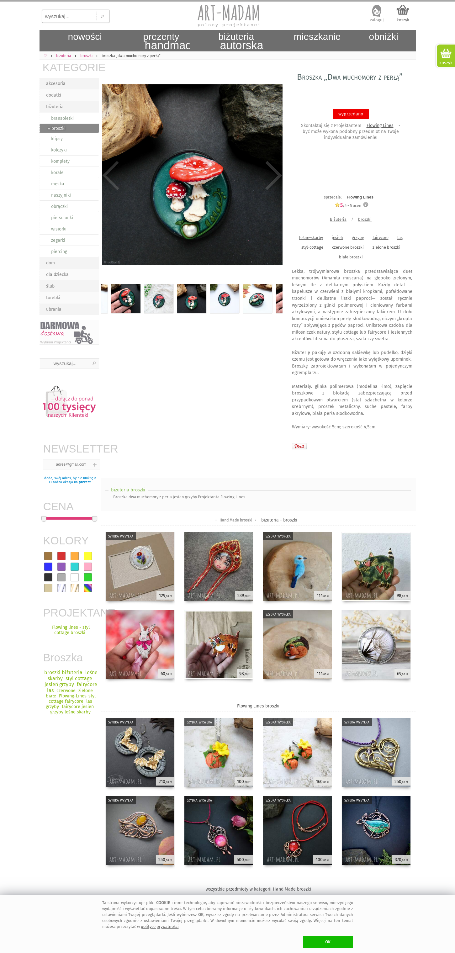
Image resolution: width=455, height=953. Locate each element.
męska (57, 184)
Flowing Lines (380, 125)
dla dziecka (57, 274)
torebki (53, 297)
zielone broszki (386, 247)
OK (328, 942)
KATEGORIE (71, 67)
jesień (337, 237)
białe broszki (351, 257)
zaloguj (377, 20)
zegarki (58, 240)
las (400, 237)
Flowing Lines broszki (258, 706)
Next (272, 176)
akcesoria (56, 83)
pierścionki (62, 217)
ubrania (53, 309)
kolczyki (59, 150)
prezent (85, 482)
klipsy (57, 138)
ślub (50, 286)
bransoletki (62, 118)
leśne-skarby (311, 237)
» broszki (57, 128)
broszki (365, 219)
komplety (60, 161)
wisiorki (58, 229)
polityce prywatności (160, 926)
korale (57, 172)
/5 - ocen (348, 205)
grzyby (358, 237)
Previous (111, 176)
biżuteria (55, 106)
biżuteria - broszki (279, 520)
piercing (59, 251)
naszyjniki (61, 195)
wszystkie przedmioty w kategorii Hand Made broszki (258, 889)
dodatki (53, 95)
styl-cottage (312, 247)
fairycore (381, 237)
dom (50, 263)
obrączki (59, 206)
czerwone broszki (348, 247)
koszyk (403, 20)
